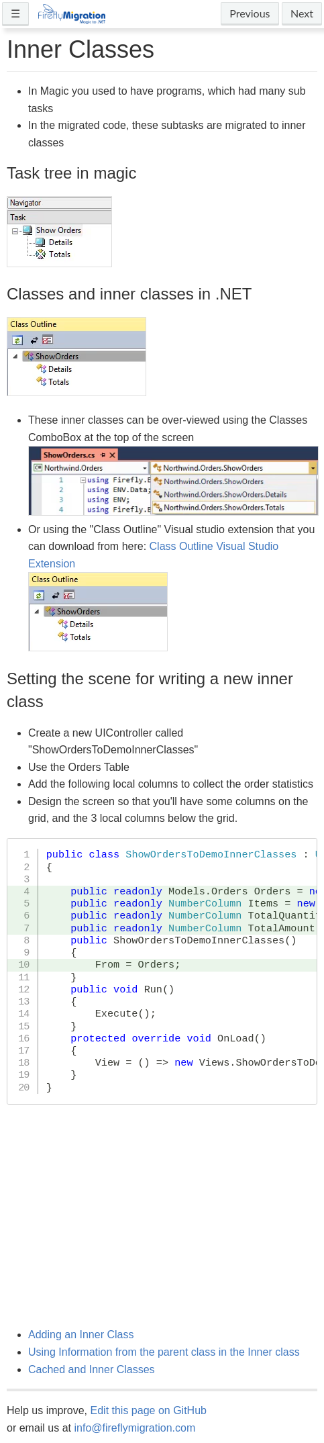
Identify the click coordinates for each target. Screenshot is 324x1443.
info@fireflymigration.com (134, 1428)
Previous (249, 13)
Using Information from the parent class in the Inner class (164, 1352)
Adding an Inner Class (80, 1334)
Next (301, 13)
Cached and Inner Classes (91, 1369)
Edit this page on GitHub (149, 1410)
